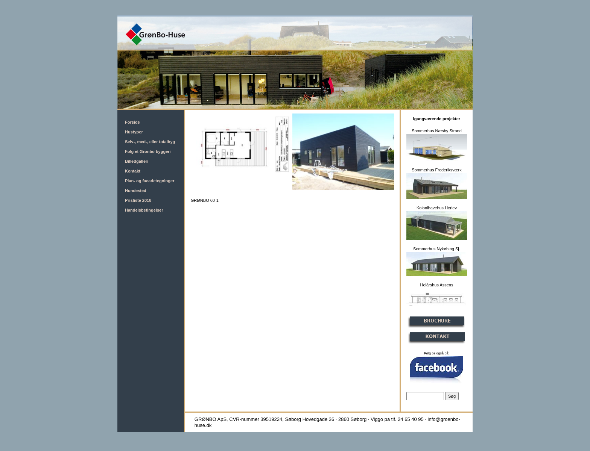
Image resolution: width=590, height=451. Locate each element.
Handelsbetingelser (144, 210)
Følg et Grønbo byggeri (148, 151)
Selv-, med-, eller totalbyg (150, 141)
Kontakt (132, 171)
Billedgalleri (136, 161)
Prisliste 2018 (138, 200)
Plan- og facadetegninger (149, 181)
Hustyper (134, 132)
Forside (132, 122)
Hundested (135, 190)
